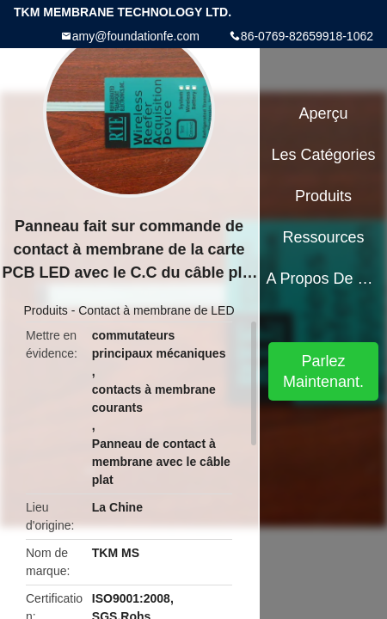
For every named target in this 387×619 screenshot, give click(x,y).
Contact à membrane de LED (156, 310)
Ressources (324, 237)
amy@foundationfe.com (136, 36)
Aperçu (323, 113)
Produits (45, 310)
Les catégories (324, 154)
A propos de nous (323, 278)
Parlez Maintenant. (323, 371)
